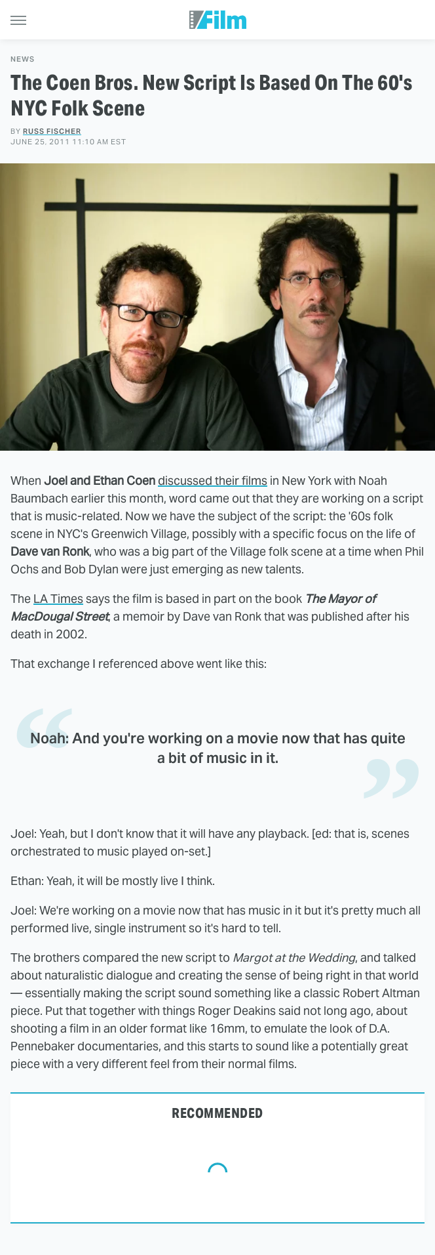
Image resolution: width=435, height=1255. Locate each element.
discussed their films (212, 480)
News (22, 59)
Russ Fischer (52, 131)
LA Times (58, 598)
